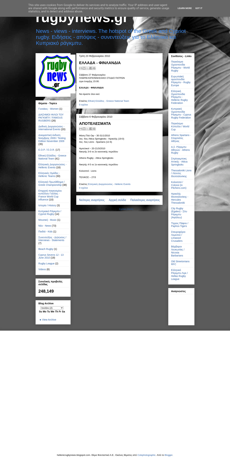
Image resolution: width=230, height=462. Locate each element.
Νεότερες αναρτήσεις (92, 200)
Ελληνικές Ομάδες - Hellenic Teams (49, 174)
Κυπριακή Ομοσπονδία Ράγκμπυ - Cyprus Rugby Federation (181, 113)
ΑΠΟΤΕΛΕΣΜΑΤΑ (95, 123)
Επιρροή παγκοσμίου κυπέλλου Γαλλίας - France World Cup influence (50, 195)
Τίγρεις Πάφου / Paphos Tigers (179, 225)
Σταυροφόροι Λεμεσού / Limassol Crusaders (178, 236)
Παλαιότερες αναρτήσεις (145, 200)
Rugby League (46, 263)
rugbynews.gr (82, 17)
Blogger (168, 455)
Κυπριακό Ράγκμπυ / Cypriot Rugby (49, 213)
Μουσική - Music (47, 219)
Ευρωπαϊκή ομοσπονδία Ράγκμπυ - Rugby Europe (181, 81)
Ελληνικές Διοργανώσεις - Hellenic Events (109, 184)
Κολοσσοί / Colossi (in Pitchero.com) (178, 185)
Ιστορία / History (47, 205)
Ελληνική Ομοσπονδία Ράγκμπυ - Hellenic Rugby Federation (179, 97)
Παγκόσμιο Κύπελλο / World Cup (180, 126)
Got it (198, 8)
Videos (42, 269)
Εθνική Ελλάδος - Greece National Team (108, 101)
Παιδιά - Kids (45, 231)
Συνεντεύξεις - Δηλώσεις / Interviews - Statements (52, 239)
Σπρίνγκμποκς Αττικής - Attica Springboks (179, 161)
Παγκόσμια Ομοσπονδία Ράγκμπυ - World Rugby (180, 66)
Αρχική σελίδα (117, 200)
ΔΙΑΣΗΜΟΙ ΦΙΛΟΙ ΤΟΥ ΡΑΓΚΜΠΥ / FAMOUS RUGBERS (51, 117)
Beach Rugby (45, 249)
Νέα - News (44, 225)
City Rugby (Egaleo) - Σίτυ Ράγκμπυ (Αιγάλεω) (179, 213)
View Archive (49, 319)
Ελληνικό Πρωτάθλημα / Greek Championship (51, 183)
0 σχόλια (83, 104)
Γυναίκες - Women (48, 108)
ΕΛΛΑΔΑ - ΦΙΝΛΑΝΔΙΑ (100, 63)
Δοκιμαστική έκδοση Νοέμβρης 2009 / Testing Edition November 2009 (52, 138)
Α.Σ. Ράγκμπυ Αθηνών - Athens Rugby (180, 150)
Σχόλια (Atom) (126, 209)
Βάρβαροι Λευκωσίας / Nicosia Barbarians (177, 251)
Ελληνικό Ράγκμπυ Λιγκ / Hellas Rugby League (179, 274)
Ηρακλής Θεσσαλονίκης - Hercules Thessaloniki (179, 198)
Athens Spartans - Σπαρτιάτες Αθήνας (181, 138)
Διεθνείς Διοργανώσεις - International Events (51, 128)
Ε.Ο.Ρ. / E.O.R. (46, 149)
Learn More (185, 8)
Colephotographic (146, 455)
